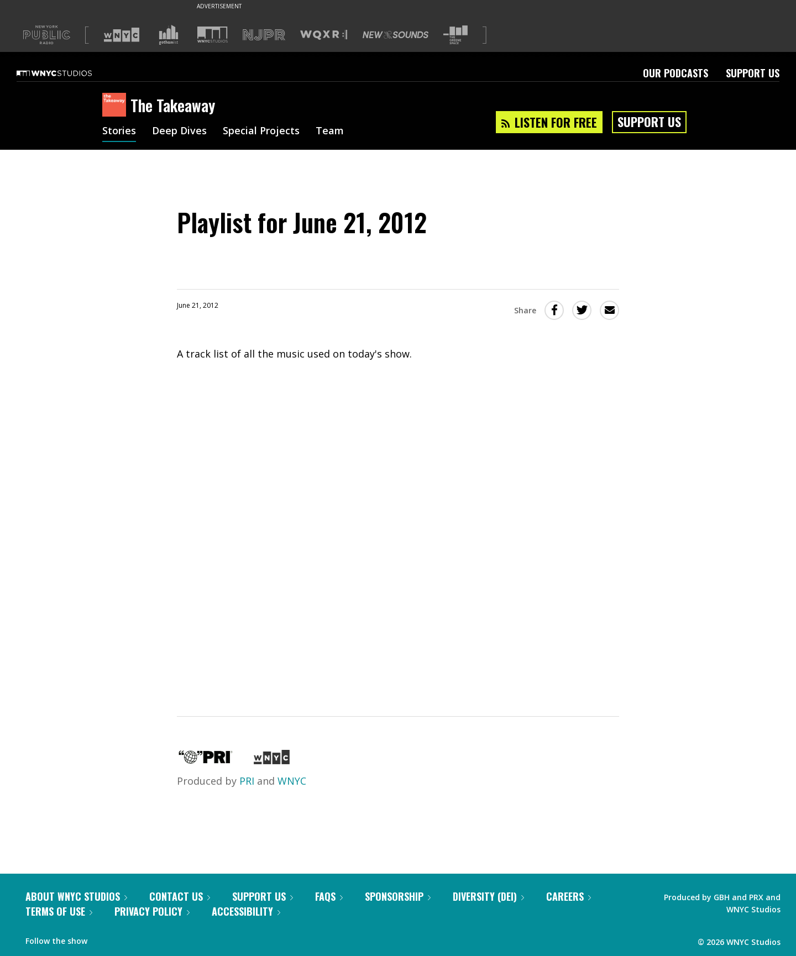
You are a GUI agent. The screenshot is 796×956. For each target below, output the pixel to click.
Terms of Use (58, 911)
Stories (119, 131)
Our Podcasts (675, 73)
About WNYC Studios (76, 896)
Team (330, 131)
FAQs (329, 896)
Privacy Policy (152, 911)
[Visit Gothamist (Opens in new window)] (168, 35)
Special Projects (261, 131)
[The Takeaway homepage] (116, 105)
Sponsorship (398, 896)
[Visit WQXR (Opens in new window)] (323, 35)
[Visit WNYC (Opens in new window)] (121, 35)
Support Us (752, 73)
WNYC (291, 780)
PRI (246, 780)
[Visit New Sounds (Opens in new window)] (395, 35)
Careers (568, 896)
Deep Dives (179, 131)
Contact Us (179, 896)
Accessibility (246, 911)
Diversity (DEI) (488, 896)
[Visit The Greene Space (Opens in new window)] (455, 35)
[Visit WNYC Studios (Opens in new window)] (212, 35)
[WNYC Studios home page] (68, 73)
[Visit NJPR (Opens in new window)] (264, 35)
